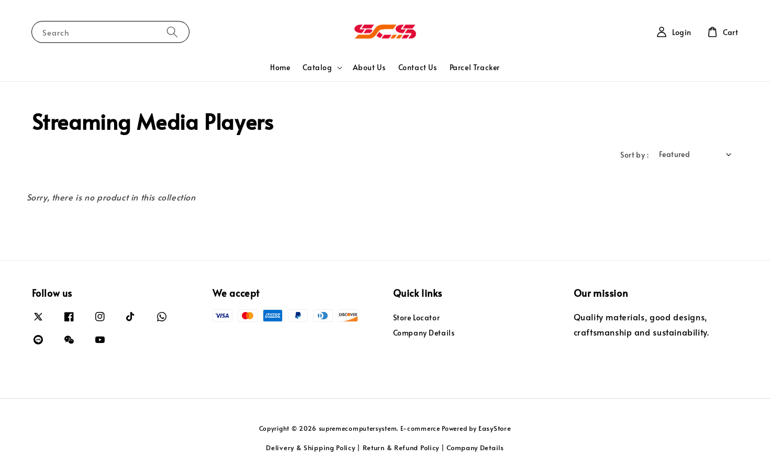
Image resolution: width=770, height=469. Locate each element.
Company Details (424, 333)
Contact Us (417, 67)
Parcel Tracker (475, 67)
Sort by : (634, 155)
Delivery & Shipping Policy (310, 447)
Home (280, 67)
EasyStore (494, 428)
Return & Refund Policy (401, 447)
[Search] (172, 31)
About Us (369, 67)
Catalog (317, 67)
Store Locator (416, 317)
